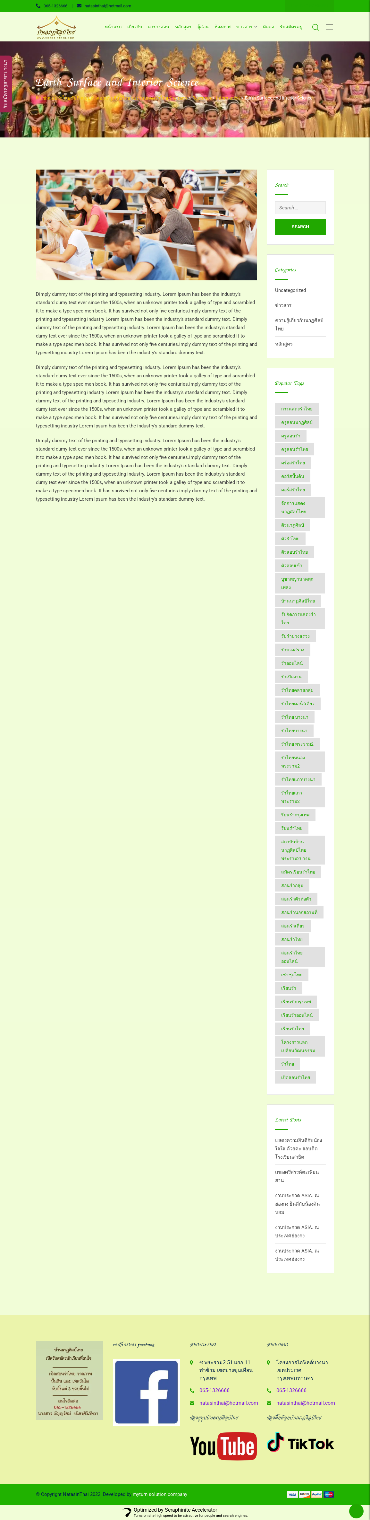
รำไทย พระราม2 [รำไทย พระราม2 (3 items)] (297, 744)
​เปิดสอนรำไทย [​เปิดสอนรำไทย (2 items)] (295, 1077)
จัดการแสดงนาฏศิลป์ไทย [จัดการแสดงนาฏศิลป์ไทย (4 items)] (293, 507)
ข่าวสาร (244, 26)
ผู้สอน (203, 26)
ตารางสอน (158, 26)
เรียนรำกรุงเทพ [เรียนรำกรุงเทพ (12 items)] (296, 1001)
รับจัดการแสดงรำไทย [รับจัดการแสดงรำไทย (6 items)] (298, 618)
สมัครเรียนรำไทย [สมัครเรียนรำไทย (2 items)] (298, 871)
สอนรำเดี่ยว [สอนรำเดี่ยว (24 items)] (293, 925)
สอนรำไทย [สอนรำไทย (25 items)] (292, 939)
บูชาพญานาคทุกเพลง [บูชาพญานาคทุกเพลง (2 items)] (297, 583)
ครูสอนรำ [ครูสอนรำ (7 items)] (290, 435)
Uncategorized (290, 290)
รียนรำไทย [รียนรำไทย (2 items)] (291, 828)
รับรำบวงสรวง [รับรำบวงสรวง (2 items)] (295, 636)
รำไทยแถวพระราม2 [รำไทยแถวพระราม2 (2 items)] (291, 797)
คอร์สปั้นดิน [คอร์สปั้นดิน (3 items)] (292, 476)
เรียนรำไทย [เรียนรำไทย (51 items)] (292, 1028)
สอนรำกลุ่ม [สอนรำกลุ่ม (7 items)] (292, 885)
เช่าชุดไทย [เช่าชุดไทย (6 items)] (291, 974)
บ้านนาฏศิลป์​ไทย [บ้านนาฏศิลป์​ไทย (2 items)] (298, 600)
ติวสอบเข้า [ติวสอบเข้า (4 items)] (291, 565)
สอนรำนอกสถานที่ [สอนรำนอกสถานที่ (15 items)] (299, 912)
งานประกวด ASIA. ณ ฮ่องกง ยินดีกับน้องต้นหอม (297, 1204)
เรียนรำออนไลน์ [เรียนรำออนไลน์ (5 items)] (297, 1015)
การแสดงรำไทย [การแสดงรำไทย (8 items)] (297, 408)
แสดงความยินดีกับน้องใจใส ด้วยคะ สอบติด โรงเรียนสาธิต (298, 1149)
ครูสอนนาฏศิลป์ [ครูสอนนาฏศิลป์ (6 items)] (297, 422)
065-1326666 (55, 6)
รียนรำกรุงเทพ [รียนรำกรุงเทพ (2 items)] (295, 814)
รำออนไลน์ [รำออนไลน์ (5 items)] (292, 663)
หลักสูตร (183, 26)
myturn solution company (160, 1494)
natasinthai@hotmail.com (108, 6)
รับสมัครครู (291, 26)
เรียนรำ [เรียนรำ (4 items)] (288, 988)
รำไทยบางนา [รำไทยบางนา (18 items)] (294, 730)
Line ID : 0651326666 (309, 6)
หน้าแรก (113, 26)
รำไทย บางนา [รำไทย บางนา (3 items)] (294, 717)
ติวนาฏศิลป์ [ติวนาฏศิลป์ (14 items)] (292, 525)
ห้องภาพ (222, 26)
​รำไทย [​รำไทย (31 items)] (287, 1064)
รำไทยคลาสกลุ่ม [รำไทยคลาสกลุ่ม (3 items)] (297, 690)
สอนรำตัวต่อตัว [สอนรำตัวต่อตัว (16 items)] (296, 898)
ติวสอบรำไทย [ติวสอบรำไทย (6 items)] (294, 552)
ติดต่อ (268, 26)
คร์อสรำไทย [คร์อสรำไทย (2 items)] (293, 462)
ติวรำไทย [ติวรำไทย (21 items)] (290, 538)
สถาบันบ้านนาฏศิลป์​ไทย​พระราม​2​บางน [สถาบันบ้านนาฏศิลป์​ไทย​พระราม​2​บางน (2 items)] (296, 850)
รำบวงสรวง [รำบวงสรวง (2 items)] (292, 649)
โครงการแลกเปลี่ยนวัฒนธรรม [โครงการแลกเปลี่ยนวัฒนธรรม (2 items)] (298, 1046)
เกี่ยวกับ (134, 26)
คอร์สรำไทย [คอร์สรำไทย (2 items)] (293, 489)
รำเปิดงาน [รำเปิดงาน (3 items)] (291, 676)
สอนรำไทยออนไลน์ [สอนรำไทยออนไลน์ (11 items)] (292, 957)
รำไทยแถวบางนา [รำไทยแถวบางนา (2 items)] (298, 779)
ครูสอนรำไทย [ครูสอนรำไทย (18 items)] (294, 449)
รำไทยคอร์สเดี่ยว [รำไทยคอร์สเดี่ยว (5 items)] (298, 703)
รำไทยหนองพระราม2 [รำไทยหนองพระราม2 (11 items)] (293, 762)
